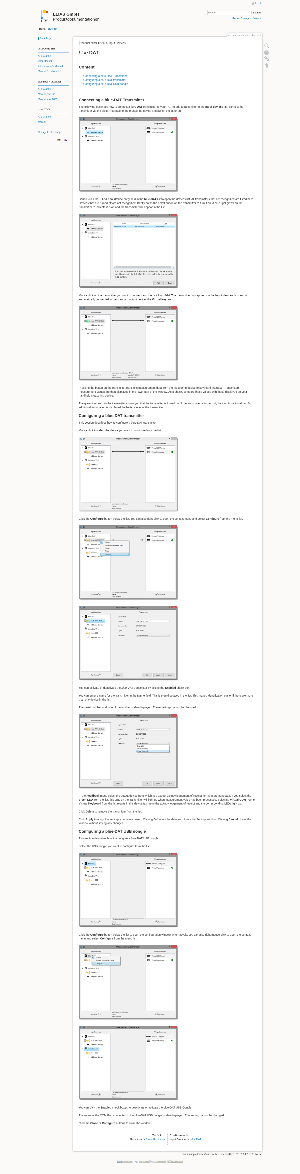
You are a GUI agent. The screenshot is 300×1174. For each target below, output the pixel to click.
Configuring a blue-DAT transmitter (104, 80)
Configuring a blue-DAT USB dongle (105, 84)
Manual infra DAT (47, 99)
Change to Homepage (50, 132)
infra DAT (195, 1139)
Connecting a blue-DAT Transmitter (105, 76)
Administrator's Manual (50, 66)
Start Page (45, 38)
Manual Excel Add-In (49, 71)
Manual (42, 122)
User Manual (45, 61)
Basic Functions (156, 1139)
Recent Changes (241, 18)
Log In (258, 3)
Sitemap (257, 18)
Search (257, 12)
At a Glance (44, 55)
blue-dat (52, 28)
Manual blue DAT (47, 94)
